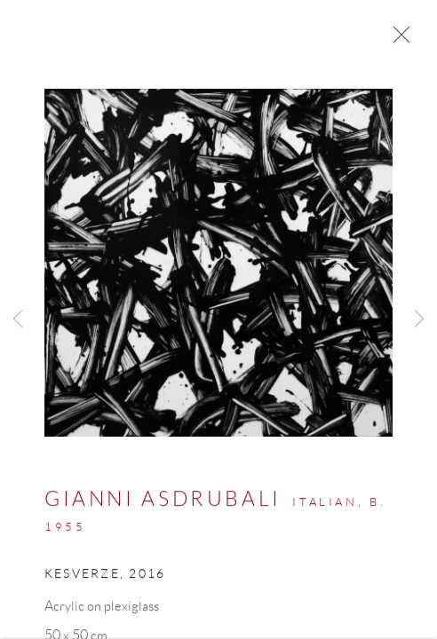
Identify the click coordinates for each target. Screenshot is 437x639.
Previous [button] (18, 319)
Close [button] (397, 40)
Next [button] (419, 319)
